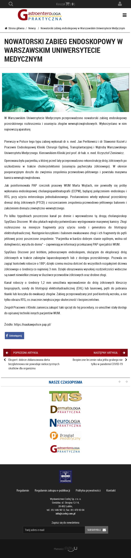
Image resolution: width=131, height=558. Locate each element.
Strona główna (14, 28)
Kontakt (111, 490)
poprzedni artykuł (22, 353)
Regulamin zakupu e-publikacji (52, 490)
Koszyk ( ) (65, 3)
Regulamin (23, 490)
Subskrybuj (97, 530)
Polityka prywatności (88, 490)
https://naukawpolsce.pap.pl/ (32, 324)
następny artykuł (109, 353)
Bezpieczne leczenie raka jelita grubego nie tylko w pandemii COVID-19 (98, 362)
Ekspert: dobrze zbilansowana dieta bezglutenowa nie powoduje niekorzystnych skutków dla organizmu (33, 364)
